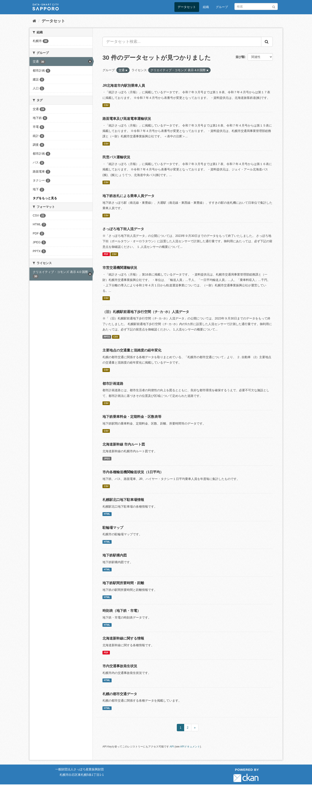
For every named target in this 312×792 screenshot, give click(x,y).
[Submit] (274, 6)
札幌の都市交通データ (119, 694)
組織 (206, 7)
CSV (106, 105)
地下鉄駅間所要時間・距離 (123, 583)
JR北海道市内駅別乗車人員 (123, 85)
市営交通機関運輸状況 (119, 267)
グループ (222, 7)
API (172, 746)
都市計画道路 (112, 383)
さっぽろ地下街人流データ (123, 229)
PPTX (107, 336)
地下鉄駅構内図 (114, 555)
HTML (107, 514)
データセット (187, 7)
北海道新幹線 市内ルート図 (123, 444)
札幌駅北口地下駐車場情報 (123, 500)
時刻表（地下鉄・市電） (121, 610)
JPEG (107, 458)
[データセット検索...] (181, 42)
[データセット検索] (256, 6)
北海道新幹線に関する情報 (123, 638)
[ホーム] (34, 21)
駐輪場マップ (112, 527)
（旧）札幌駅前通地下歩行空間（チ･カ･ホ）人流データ (145, 312)
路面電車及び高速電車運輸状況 (126, 118)
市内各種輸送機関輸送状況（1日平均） (132, 472)
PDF (106, 254)
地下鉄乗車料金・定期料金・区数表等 (131, 416)
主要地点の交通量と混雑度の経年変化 (131, 350)
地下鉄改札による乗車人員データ (128, 196)
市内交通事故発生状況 (119, 666)
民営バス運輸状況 (116, 157)
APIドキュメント (190, 746)
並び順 (240, 57)
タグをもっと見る (45, 198)
